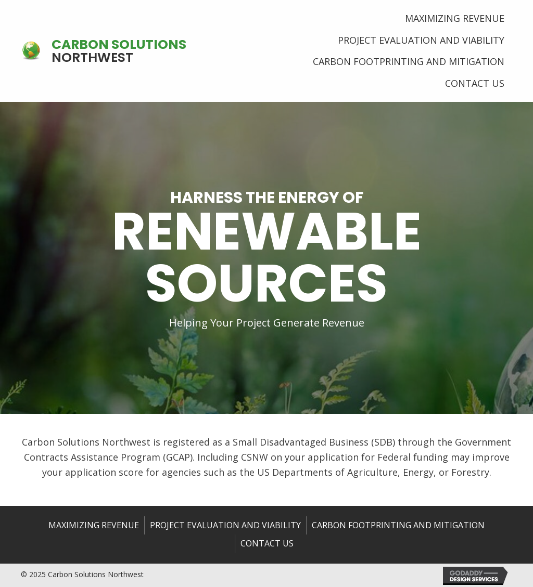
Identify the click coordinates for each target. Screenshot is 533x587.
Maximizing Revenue (93, 525)
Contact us (267, 543)
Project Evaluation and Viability (225, 525)
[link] (454, 17)
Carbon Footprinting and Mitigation (398, 525)
